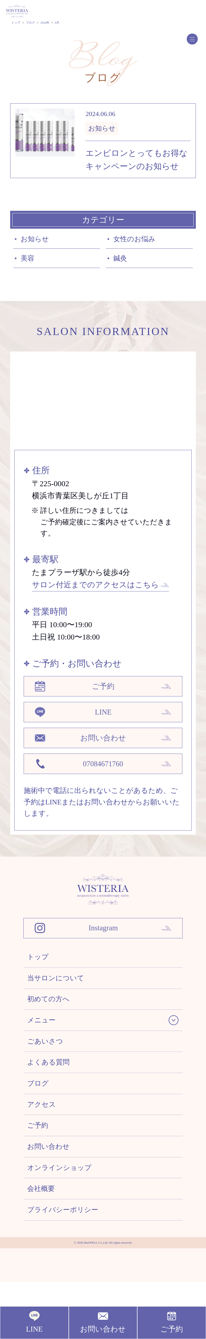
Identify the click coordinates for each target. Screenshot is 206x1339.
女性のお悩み (137, 241)
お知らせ (37, 241)
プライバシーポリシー (67, 1265)
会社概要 (43, 1241)
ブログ (40, 1123)
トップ (40, 980)
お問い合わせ (51, 1194)
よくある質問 (51, 1099)
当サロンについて (59, 1004)
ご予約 (39, 1170)
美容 (29, 263)
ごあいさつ (48, 1075)
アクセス (44, 1146)
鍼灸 (122, 263)
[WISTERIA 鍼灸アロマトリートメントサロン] (103, 918)
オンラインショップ (64, 1217)
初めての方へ (51, 1028)
